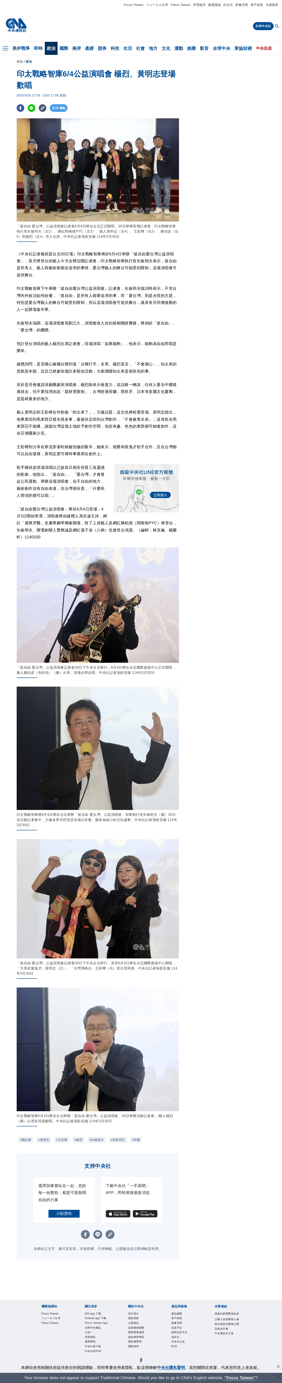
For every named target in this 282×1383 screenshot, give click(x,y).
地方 (153, 48)
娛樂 (191, 48)
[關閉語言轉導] (278, 1377)
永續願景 (272, 4)
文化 (166, 48)
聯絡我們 (133, 1346)
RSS (174, 1346)
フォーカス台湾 (157, 4)
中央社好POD (93, 1351)
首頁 (20, 61)
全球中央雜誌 (93, 1327)
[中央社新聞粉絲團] (141, 1361)
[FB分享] (20, 108)
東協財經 (243, 48)
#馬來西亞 (118, 1140)
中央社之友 (178, 1341)
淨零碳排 (199, 4)
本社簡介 (133, 1313)
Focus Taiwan (133, 4)
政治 (51, 48)
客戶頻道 (257, 4)
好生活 (228, 4)
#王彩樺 (62, 1140)
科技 (115, 48)
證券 (102, 48)
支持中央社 (263, 26)
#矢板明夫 (96, 1140)
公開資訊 (133, 1322)
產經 (89, 48)
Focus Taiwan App (96, 1322)
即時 (38, 48)
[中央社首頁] (16, 25)
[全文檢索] (277, 26)
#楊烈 (78, 1140)
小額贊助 (64, 1213)
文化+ (88, 1332)
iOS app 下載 (93, 1313)
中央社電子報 (93, 1346)
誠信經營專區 (136, 1337)
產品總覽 (176, 1313)
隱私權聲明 (135, 1341)
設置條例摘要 (136, 1327)
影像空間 (241, 4)
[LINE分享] (31, 108)
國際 (64, 48)
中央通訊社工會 (224, 1333)
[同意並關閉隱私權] (278, 1367)
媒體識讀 (214, 4)
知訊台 (175, 1337)
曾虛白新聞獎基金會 (227, 1313)
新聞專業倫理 (136, 1332)
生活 (127, 48)
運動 (178, 48)
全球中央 (221, 48)
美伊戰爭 (21, 48)
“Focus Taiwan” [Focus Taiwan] (239, 1378)
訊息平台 (176, 1327)
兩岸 (76, 48)
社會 (140, 48)
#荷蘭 (136, 1140)
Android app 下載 (95, 1318)
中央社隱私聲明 (171, 1367)
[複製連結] (42, 108)
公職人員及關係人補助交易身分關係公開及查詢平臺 (227, 1324)
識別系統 (133, 1318)
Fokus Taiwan (180, 4)
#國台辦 (25, 1140)
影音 (204, 48)
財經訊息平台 (179, 1332)
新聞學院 (90, 1341)
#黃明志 (43, 1140)
